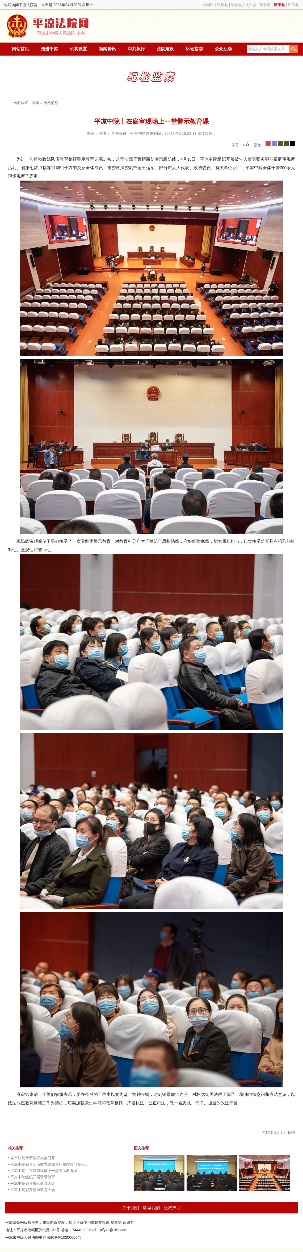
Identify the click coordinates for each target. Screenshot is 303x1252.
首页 (35, 103)
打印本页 (269, 1132)
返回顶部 (287, 1132)
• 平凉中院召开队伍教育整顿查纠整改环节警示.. (47, 1164)
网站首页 (20, 49)
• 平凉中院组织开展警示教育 (31, 1177)
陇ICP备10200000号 (64, 1237)
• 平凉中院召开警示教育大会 (31, 1183)
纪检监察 (51, 103)
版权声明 (172, 1207)
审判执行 (136, 49)
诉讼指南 (194, 49)
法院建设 (165, 49)
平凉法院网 (48, 26)
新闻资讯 (107, 49)
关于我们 (130, 1207)
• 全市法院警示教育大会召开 (31, 1158)
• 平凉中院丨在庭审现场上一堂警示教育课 (42, 1170)
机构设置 (78, 49)
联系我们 (151, 1207)
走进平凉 (49, 49)
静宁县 (279, 5)
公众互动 (223, 49)
